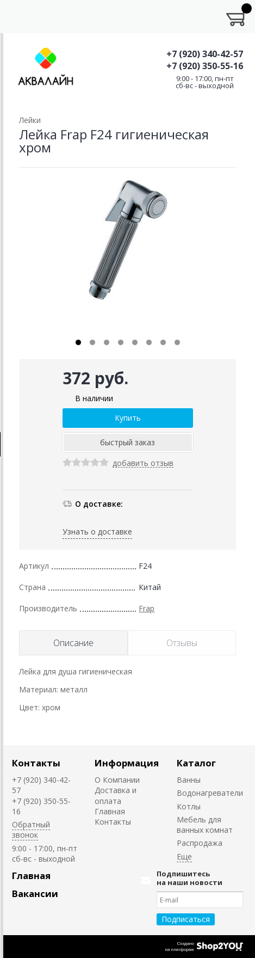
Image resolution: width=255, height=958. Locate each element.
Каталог (196, 763)
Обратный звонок (31, 829)
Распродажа (199, 843)
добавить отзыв (143, 463)
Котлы (189, 806)
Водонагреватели (210, 793)
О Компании (117, 780)
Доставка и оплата (115, 795)
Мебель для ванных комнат (205, 824)
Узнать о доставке (97, 531)
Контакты (36, 763)
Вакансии (35, 893)
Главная (110, 811)
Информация (127, 763)
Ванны (189, 780)
